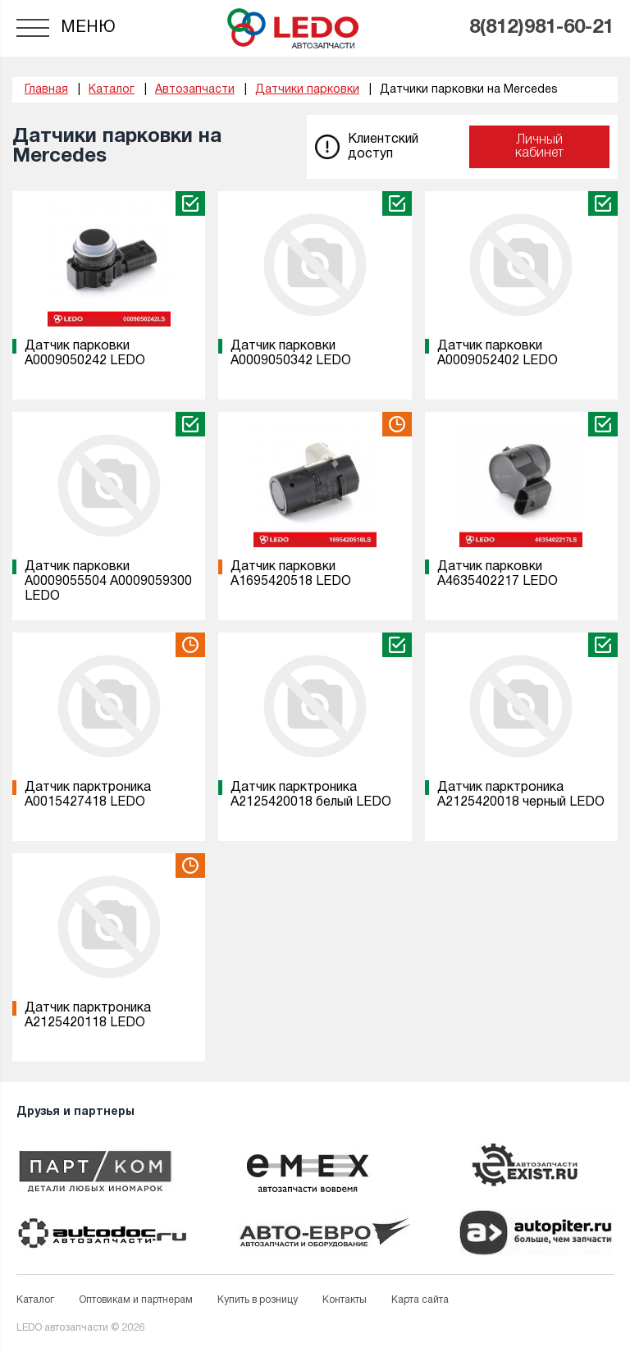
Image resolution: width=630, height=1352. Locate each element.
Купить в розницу (257, 1299)
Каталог (35, 1299)
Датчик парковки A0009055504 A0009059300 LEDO (108, 581)
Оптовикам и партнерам (136, 1299)
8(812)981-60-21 (541, 28)
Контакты (344, 1299)
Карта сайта (420, 1299)
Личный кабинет (539, 147)
